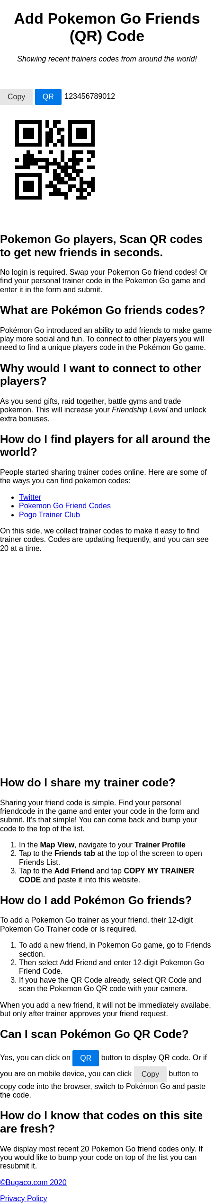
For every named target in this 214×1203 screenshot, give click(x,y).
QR (48, 97)
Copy (16, 97)
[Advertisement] (107, 660)
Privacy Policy (23, 1198)
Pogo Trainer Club (49, 515)
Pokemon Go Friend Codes (65, 506)
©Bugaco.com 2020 (33, 1182)
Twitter (30, 497)
